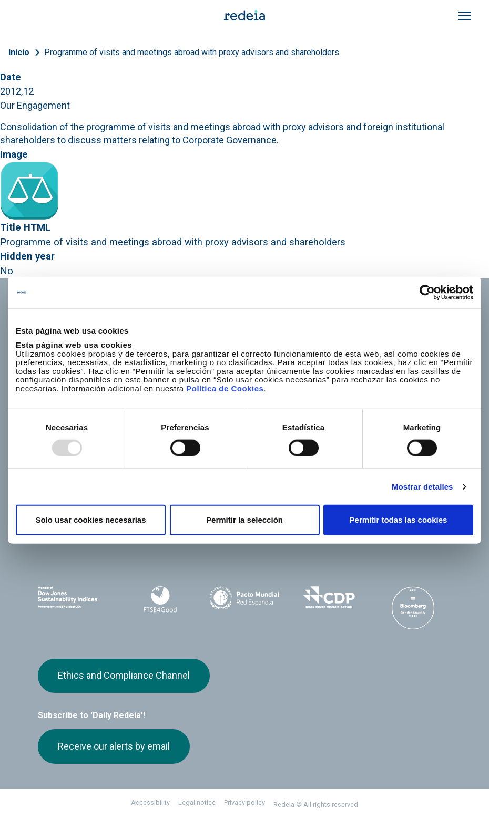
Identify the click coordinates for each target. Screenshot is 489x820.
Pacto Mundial (244, 597)
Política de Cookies (224, 387)
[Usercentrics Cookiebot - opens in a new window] (427, 292)
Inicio (18, 52)
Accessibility (150, 802)
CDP (328, 597)
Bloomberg (413, 607)
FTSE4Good (160, 599)
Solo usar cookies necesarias (90, 519)
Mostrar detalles (422, 486)
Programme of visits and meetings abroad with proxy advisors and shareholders (191, 52)
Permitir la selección (244, 519)
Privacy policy (244, 802)
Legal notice (197, 802)
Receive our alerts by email (114, 746)
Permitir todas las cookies (398, 519)
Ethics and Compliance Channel (124, 675)
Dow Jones (76, 597)
